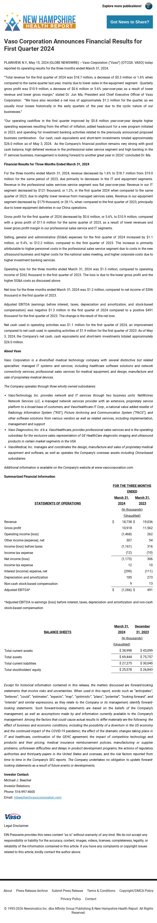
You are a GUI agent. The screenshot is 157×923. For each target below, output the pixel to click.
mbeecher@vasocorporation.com (38, 797)
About (7, 891)
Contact (90, 899)
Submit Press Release (67, 891)
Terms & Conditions (101, 891)
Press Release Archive (32, 891)
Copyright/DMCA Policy (136, 891)
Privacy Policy (71, 899)
